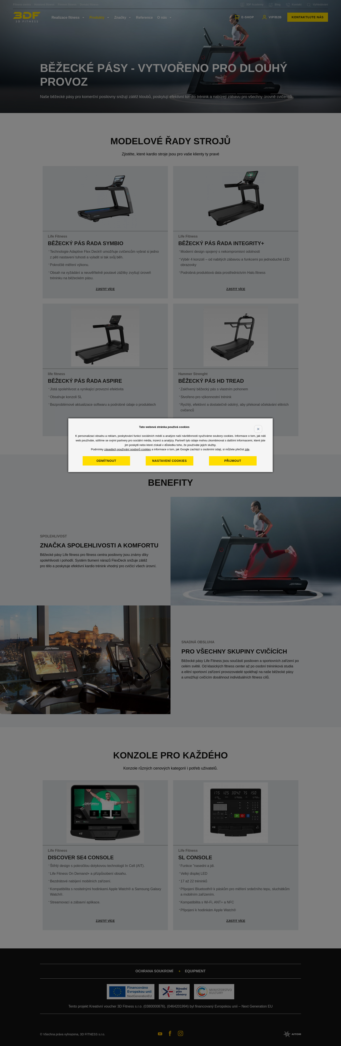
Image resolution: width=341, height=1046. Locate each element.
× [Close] (258, 428)
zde (247, 449)
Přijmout (232, 460)
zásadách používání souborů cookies (127, 449)
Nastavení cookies (169, 460)
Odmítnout (106, 460)
